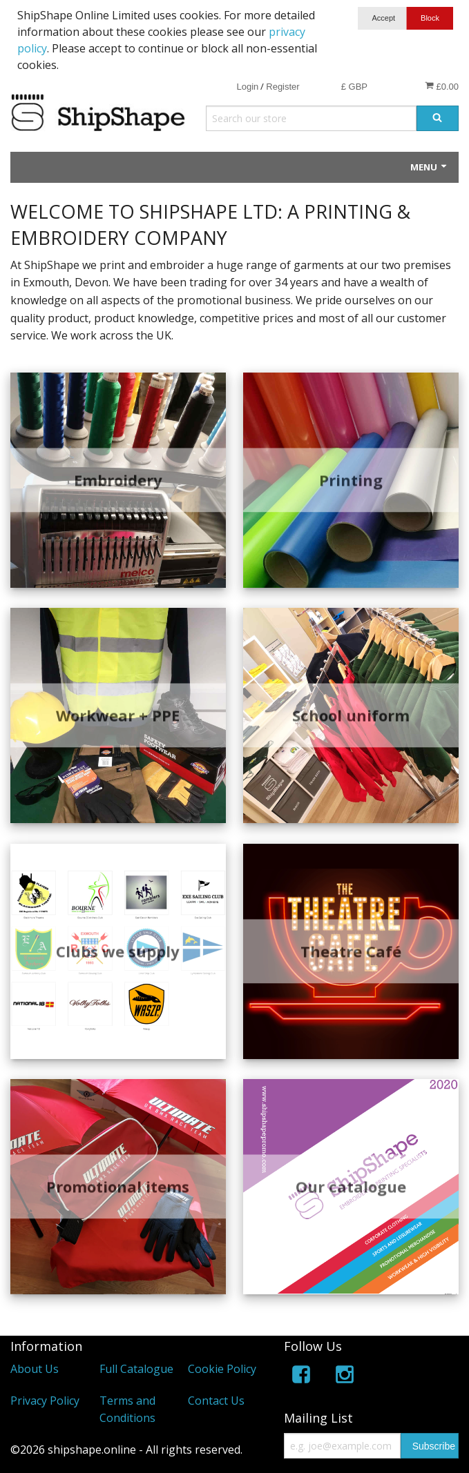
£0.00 (442, 86)
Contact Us (216, 1400)
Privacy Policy (44, 1400)
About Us (34, 1368)
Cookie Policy (222, 1368)
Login (247, 86)
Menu (429, 167)
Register (282, 86)
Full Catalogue (136, 1368)
